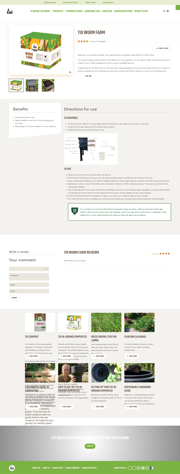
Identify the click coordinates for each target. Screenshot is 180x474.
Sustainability (107, 3)
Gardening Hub (94, 11)
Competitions (89, 3)
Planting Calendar (42, 11)
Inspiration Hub (48, 3)
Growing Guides (77, 11)
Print (87, 76)
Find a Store (163, 48)
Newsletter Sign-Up (69, 3)
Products (60, 11)
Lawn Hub (109, 11)
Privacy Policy (57, 467)
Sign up (90, 445)
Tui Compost (32, 336)
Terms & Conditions (73, 467)
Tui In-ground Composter (72, 336)
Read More (34, 356)
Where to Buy (143, 11)
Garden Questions (125, 11)
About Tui (46, 467)
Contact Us (36, 467)
